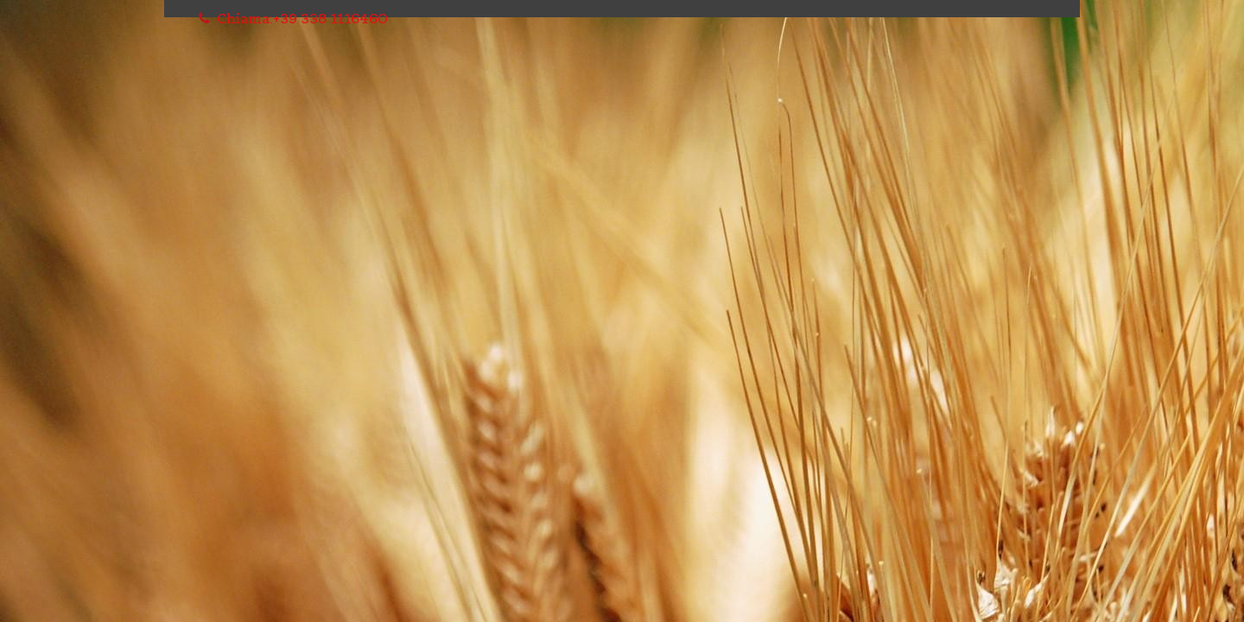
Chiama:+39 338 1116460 (293, 18)
